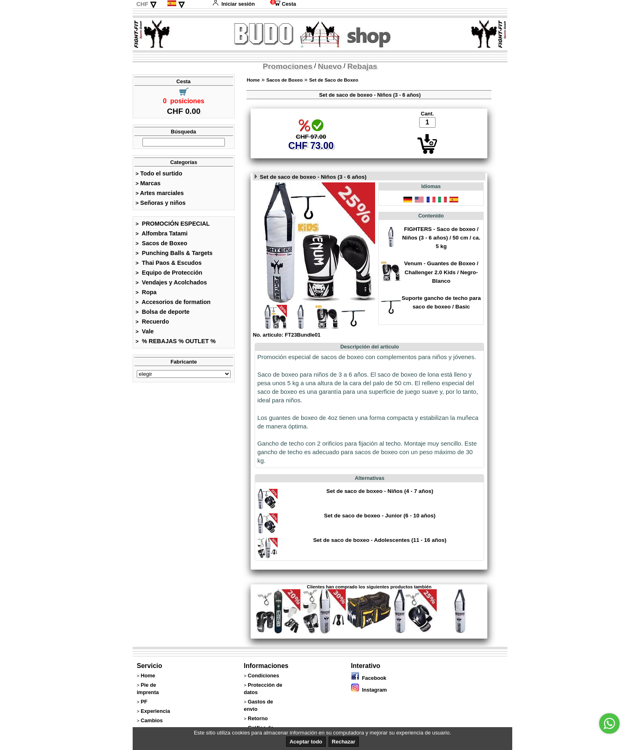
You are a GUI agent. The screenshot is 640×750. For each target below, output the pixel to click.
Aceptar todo (305, 742)
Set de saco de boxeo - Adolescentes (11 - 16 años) (380, 540)
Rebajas (362, 66)
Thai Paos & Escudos (169, 263)
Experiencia (155, 711)
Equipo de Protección (169, 272)
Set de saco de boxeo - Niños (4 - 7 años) (379, 491)
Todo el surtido (159, 173)
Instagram (369, 690)
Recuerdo (152, 321)
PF (144, 702)
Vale (144, 331)
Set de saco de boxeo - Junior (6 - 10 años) (380, 516)
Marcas (148, 183)
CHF (142, 4)
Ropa (146, 292)
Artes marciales (160, 193)
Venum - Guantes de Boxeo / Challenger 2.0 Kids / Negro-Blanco (441, 272)
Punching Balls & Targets (174, 253)
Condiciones (263, 675)
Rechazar (344, 742)
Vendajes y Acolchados (171, 282)
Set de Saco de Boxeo (333, 80)
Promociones (288, 66)
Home (253, 80)
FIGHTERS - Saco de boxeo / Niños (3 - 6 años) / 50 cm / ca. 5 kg (441, 237)
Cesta (283, 4)
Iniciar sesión (233, 4)
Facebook (369, 678)
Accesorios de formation (173, 302)
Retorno (258, 718)
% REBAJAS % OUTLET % (176, 341)
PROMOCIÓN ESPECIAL (173, 223)
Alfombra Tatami (162, 233)
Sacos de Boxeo (161, 243)
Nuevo (330, 66)
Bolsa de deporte (162, 311)
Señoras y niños (161, 203)
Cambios (152, 720)
